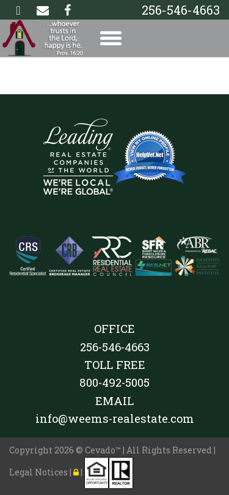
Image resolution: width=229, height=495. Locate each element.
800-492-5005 (114, 382)
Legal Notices (39, 472)
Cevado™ (104, 450)
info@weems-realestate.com (114, 418)
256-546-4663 (181, 10)
